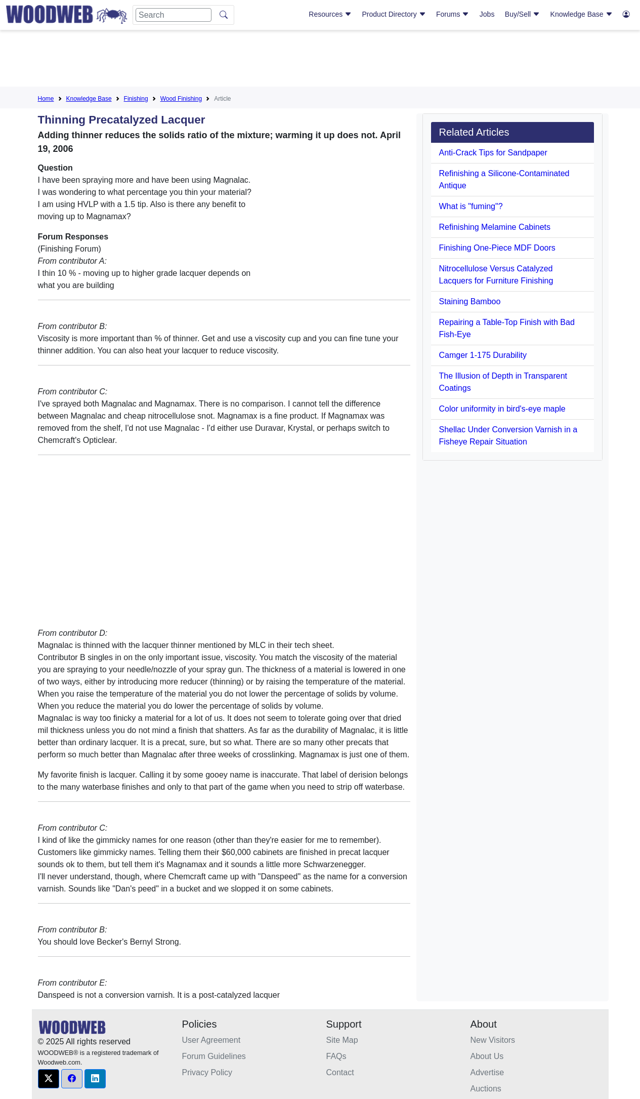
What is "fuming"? (471, 206)
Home (46, 98)
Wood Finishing (181, 98)
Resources (330, 14)
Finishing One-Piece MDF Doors (497, 247)
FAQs (336, 1056)
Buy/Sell (522, 14)
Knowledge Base (581, 14)
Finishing (136, 98)
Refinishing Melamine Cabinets (495, 227)
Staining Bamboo (470, 301)
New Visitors (493, 1040)
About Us (487, 1056)
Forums (452, 14)
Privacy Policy (207, 1072)
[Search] (173, 15)
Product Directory (394, 14)
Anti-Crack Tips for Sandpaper (493, 152)
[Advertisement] (320, 60)
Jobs (487, 14)
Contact (340, 1072)
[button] (48, 1078)
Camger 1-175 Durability (483, 355)
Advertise (487, 1072)
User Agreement (211, 1040)
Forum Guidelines (214, 1056)
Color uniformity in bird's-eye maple (502, 408)
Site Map (342, 1040)
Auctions (486, 1088)
